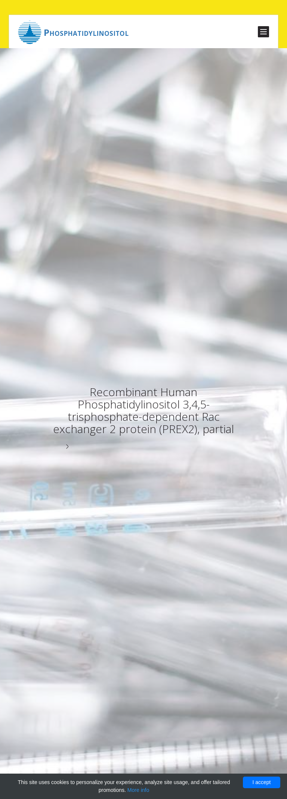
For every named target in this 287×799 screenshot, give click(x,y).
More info (138, 790)
